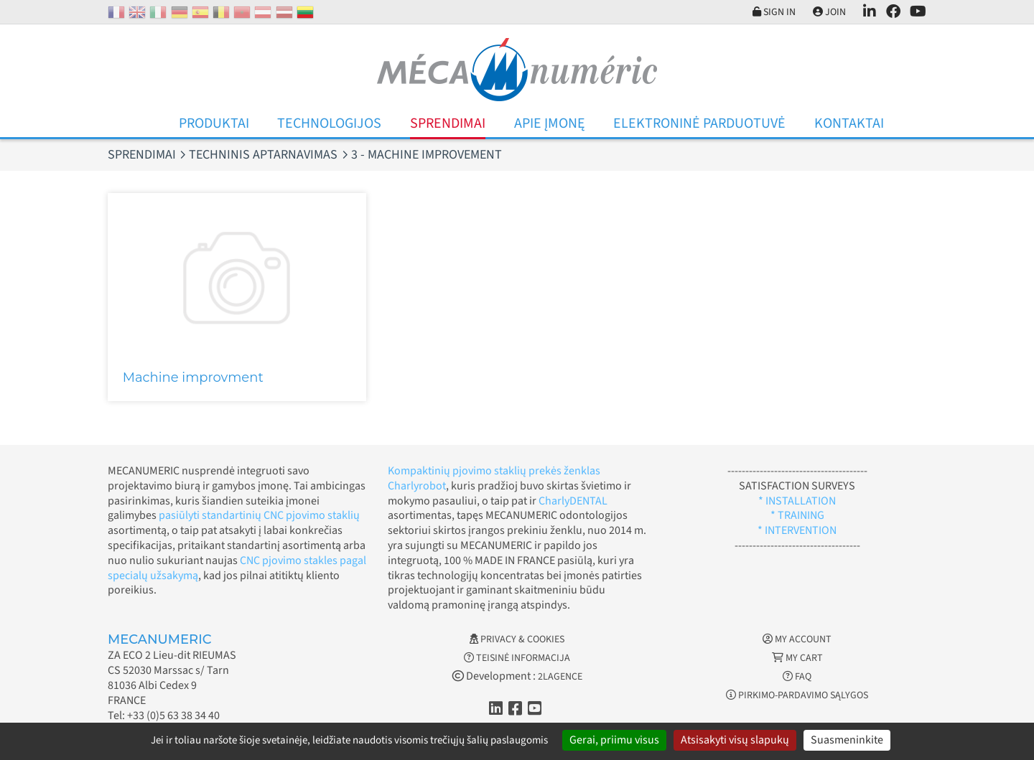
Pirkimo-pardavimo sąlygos (797, 695)
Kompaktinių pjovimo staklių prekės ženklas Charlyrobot (494, 478)
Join (825, 12)
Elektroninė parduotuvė (699, 123)
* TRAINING (797, 515)
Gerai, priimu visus (614, 740)
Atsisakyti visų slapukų (735, 740)
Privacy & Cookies (517, 639)
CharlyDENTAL (573, 501)
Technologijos (329, 123)
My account (797, 639)
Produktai (214, 123)
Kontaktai (849, 123)
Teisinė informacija (517, 658)
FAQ (797, 677)
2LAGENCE (560, 677)
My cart (797, 658)
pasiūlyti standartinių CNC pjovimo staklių (259, 515)
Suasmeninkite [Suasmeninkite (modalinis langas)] (847, 740)
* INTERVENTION (797, 530)
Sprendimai (447, 123)
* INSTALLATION (797, 501)
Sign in (766, 12)
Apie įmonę (549, 123)
